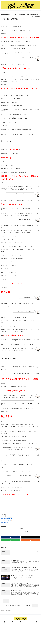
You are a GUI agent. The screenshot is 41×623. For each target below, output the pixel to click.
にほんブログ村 (4, 518)
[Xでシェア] (14, 531)
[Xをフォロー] (30, 537)
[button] (27, 531)
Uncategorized (3, 526)
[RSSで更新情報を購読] (30, 540)
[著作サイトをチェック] (10, 537)
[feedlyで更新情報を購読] (10, 540)
